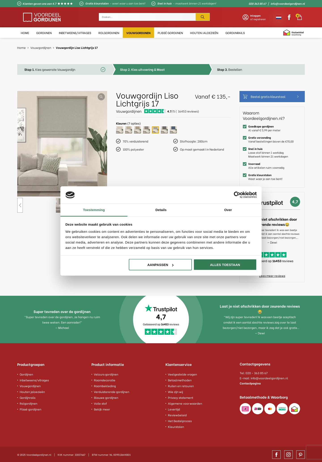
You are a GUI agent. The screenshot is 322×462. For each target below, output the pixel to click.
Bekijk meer (102, 408)
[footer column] (50, 365)
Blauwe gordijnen (106, 397)
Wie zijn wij (175, 391)
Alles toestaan (225, 265)
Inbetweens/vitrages (34, 379)
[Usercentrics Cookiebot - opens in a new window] (237, 195)
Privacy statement (180, 397)
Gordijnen (26, 373)
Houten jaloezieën (32, 391)
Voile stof (100, 403)
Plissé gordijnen (30, 408)
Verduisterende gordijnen (111, 391)
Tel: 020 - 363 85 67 (254, 373)
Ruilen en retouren (181, 385)
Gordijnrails (27, 397)
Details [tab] (161, 210)
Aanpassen (160, 265)
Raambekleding (105, 385)
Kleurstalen (176, 426)
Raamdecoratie (104, 379)
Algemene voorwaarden (185, 403)
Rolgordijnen (28, 403)
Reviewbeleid (177, 414)
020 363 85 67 (257, 3)
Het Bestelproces (180, 420)
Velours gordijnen (106, 373)
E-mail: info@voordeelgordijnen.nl (264, 378)
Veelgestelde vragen (182, 373)
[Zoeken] (203, 17)
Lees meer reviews (272, 275)
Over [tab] (228, 210)
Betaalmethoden (180, 379)
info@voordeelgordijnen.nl (288, 3)
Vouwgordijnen (30, 385)
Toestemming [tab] (94, 210)
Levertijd (174, 408)
